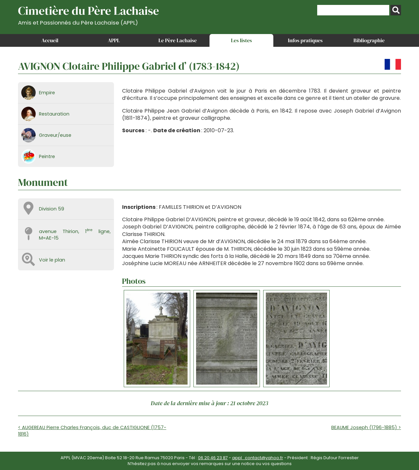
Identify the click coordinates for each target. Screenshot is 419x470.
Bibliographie (369, 40)
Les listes (241, 40)
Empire (47, 92)
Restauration (54, 114)
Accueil (50, 40)
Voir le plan (52, 260)
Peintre (47, 156)
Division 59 (51, 209)
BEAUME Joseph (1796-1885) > (366, 427)
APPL (114, 40)
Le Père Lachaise (177, 40)
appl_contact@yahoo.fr (257, 458)
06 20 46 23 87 (213, 458)
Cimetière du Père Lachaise (88, 14)
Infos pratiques (305, 40)
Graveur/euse (55, 135)
